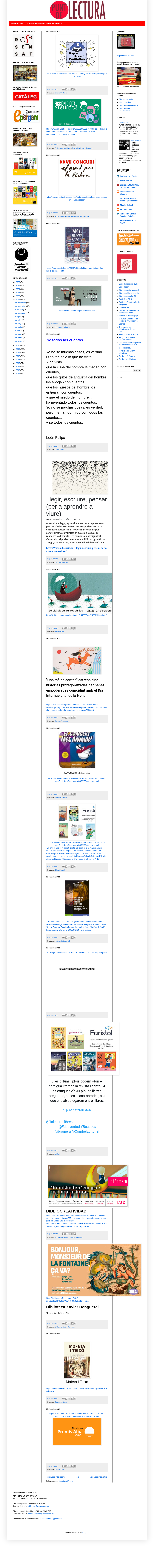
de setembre (20, 313)
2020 (18, 346)
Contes (57, 721)
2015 (18, 363)
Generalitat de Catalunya (80, 216)
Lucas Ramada (87, 148)
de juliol (18, 320)
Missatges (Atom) (65, 1481)
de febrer (19, 338)
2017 (18, 356)
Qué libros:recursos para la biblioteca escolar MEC (130, 344)
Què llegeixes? (125, 348)
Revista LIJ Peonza (127, 356)
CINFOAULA (124, 307)
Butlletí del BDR (125, 299)
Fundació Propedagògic (128, 316)
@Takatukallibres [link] (59, 1122)
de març (18, 334)
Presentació (17, 23)
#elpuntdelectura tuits (125, 56)
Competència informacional (124, 109)
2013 (18, 370)
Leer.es (122, 324)
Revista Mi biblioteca (127, 359)
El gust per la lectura (62, 216)
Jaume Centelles (61, 93)
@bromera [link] (63, 1132)
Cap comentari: (53, 89)
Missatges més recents (56, 1477)
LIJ (69, 941)
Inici (77, 1477)
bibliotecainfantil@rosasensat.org (41, 1514)
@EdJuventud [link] (69, 1127)
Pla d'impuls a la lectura (128, 334)
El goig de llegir (126, 205)
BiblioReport (124, 287)
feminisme (64, 721)
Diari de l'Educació (61, 562)
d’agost (18, 317)
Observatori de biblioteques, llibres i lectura (127, 329)
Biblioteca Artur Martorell (129, 290)
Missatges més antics (98, 1477)
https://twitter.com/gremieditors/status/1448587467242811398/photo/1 (77, 615)
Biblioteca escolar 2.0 (127, 296)
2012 (18, 374)
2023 (18, 293)
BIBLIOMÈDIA (126, 181)
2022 (18, 296)
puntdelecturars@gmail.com (51, 1519)
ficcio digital (76, 148)
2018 (18, 353)
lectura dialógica (61, 941)
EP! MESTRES (126, 209)
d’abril (17, 331)
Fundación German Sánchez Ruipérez (69, 1237)
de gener (19, 341)
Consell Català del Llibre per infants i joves (129, 311)
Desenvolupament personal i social (44, 23)
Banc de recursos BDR (128, 284)
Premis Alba (59, 1470)
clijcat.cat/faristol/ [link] (77, 1110)
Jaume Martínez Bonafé (59, 519)
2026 (18, 282)
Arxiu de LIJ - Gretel (128, 176)
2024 (18, 289)
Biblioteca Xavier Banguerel (65, 1327)
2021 (18, 300)
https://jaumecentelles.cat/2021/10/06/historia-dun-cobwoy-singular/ (77, 952)
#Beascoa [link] (88, 1127)
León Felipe (59, 449)
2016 (18, 360)
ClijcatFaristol (60, 870)
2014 (18, 367)
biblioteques (59, 632)
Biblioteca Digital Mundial (129, 293)
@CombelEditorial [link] (85, 1132)
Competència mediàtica (128, 105)
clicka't (57, 1154)
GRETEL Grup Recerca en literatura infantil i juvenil (129, 320)
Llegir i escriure (125, 102)
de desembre (20, 303)
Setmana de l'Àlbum (62, 327)
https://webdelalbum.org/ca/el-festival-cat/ (77, 311)
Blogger (85, 1533)
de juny (18, 324)
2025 (18, 286)
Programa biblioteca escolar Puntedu (127, 338)
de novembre (20, 306)
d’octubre (19, 310)
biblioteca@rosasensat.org (38, 1506)
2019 (18, 349)
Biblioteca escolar (126, 99)
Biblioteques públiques (63, 148)
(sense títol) (124, 122)
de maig (18, 327)
